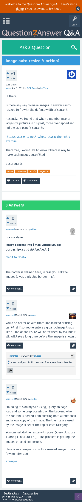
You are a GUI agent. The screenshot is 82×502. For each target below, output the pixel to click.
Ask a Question (35, 47)
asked (8, 88)
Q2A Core (32, 88)
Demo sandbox (30, 493)
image (10, 171)
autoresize (21, 171)
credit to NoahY (16, 257)
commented (12, 356)
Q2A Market (24, 496)
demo (20, 8)
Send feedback (11, 493)
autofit (33, 171)
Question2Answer (24, 499)
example (11, 461)
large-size (44, 171)
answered (10, 229)
